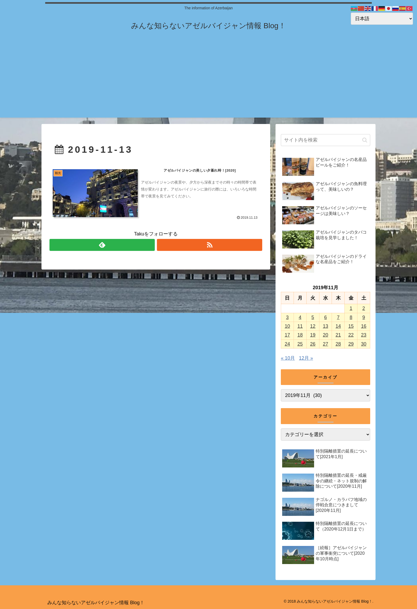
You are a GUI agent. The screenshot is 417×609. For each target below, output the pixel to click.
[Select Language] (382, 19)
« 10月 (288, 358)
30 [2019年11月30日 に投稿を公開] (363, 344)
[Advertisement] (208, 80)
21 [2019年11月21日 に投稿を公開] (338, 335)
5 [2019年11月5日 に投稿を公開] (312, 317)
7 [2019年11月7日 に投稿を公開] (338, 317)
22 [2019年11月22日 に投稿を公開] (351, 335)
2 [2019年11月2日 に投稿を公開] (363, 308)
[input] (325, 140)
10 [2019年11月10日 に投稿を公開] (287, 326)
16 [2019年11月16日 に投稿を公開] (363, 326)
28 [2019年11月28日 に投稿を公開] (338, 344)
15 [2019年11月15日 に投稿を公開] (351, 326)
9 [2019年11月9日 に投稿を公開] (363, 317)
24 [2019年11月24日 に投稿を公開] (287, 344)
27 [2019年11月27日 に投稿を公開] (325, 344)
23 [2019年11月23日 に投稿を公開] (363, 335)
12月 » (306, 358)
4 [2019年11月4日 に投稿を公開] (300, 317)
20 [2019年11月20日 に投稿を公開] (325, 335)
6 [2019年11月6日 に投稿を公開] (325, 317)
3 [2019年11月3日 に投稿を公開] (287, 317)
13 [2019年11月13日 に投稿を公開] (325, 326)
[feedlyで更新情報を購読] (102, 245)
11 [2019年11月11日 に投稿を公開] (300, 326)
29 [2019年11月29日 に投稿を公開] (351, 344)
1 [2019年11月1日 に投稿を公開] (351, 308)
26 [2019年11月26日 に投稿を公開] (312, 344)
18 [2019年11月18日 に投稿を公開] (300, 335)
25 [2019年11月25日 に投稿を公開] (300, 344)
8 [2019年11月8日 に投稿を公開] (351, 317)
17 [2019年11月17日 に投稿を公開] (287, 335)
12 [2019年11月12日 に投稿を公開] (312, 326)
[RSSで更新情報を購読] (209, 245)
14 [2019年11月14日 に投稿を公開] (338, 326)
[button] (364, 140)
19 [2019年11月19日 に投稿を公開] (312, 335)
